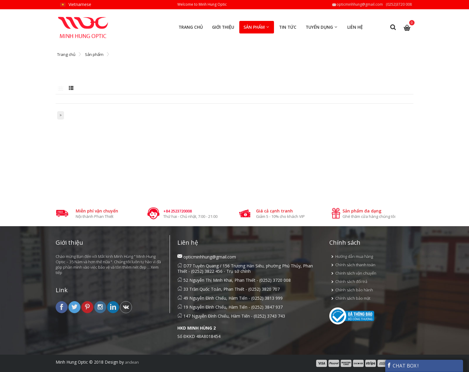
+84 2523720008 (177, 211)
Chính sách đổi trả (351, 281)
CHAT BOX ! (402, 365)
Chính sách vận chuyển (355, 273)
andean (132, 362)
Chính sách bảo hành (354, 290)
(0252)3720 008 (399, 4)
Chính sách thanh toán (355, 264)
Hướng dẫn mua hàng (354, 256)
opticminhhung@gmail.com (359, 4)
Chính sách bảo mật (352, 298)
